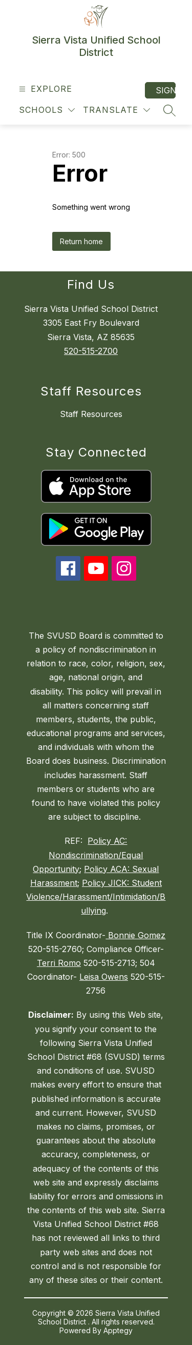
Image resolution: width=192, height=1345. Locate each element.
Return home (81, 241)
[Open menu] (44, 89)
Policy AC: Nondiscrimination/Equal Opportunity (88, 855)
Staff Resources (91, 414)
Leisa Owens (103, 977)
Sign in (166, 90)
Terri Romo (59, 963)
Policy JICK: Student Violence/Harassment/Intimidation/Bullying (95, 897)
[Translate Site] (116, 110)
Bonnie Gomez (135, 935)
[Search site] (169, 110)
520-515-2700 (91, 351)
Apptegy (118, 1330)
